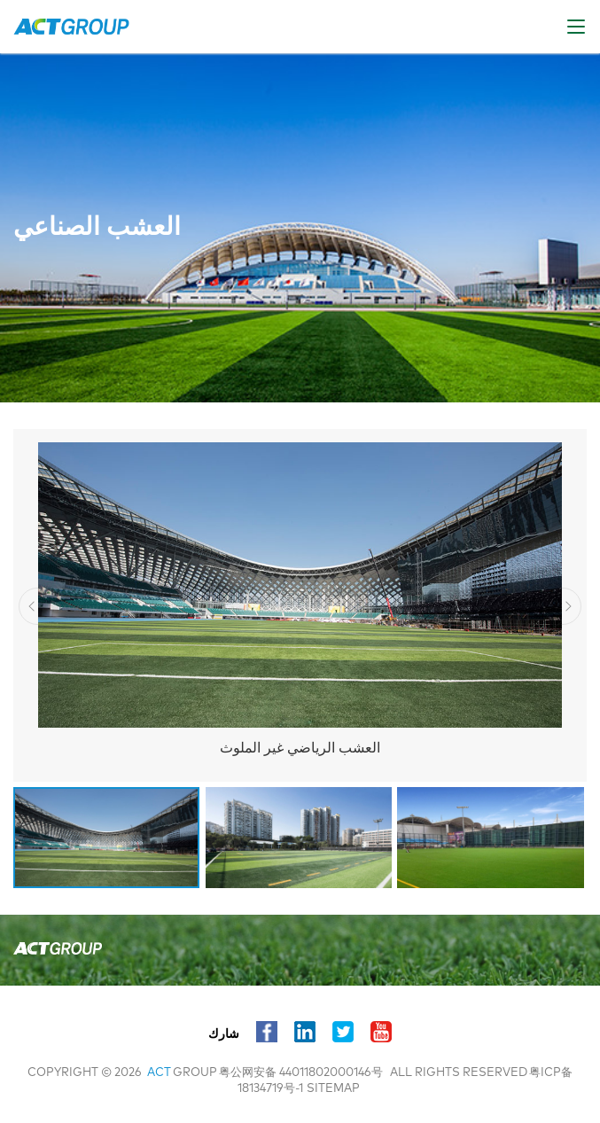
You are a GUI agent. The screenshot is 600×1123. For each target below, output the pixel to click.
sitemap (333, 1089)
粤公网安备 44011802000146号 (301, 1073)
